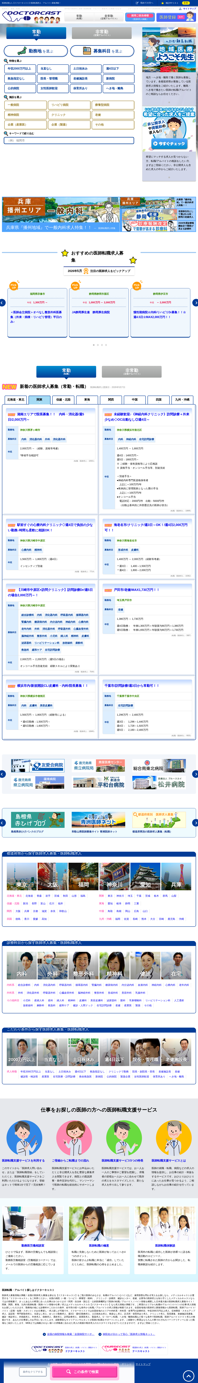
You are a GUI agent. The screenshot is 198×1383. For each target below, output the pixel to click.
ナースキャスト (149, 1349)
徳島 (18, 918)
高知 (44, 918)
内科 (21, 974)
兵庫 (176, 885)
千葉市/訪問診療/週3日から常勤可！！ (132, 685)
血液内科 (143, 984)
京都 (35, 911)
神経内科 (157, 984)
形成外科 (113, 992)
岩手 (47, 895)
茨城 (147, 895)
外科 (52, 974)
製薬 (137, 1005)
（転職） (79, 17)
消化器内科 (49, 984)
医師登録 (172, 17)
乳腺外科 (140, 992)
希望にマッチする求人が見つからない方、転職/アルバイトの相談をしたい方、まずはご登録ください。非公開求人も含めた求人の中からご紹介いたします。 (169, 163)
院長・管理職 (145, 1059)
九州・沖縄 (182, 399)
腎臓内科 (97, 984)
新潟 (25, 903)
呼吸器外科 (49, 992)
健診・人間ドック (83, 1005)
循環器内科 (81, 984)
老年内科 (184, 984)
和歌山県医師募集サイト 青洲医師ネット (94, 831)
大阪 (52, 885)
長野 (34, 903)
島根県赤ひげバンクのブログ (27, 831)
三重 (136, 903)
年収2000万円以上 (31, 1071)
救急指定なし (97, 1071)
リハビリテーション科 (157, 1000)
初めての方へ (146, 3)
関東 (39, 399)
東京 (21, 885)
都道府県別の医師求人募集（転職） (152, 831)
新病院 (99, 1076)
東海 (87, 399)
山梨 (173, 895)
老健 (117, 1005)
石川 (51, 903)
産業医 (128, 1005)
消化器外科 (33, 992)
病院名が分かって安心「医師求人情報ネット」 (129, 1334)
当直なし (52, 1059)
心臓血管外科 (66, 992)
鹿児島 (171, 918)
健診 (145, 974)
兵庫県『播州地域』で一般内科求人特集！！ (60, 227)
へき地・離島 (176, 1076)
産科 (50, 1000)
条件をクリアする (33, 1371)
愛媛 (35, 918)
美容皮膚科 (96, 1000)
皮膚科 (83, 1000)
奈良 (52, 911)
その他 (148, 1005)
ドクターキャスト (81, 1349)
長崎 (135, 918)
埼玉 (130, 895)
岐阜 (118, 903)
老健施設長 (176, 1059)
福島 (82, 895)
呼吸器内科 (65, 984)
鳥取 (110, 911)
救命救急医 (85, 1076)
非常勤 (102, 33)
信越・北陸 (63, 399)
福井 (60, 903)
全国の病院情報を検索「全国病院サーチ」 (71, 1334)
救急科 (51, 1005)
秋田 (65, 895)
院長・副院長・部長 (143, 1071)
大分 (152, 918)
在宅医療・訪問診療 (64, 1076)
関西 (111, 399)
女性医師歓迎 (141, 1076)
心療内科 (170, 984)
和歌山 (63, 911)
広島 (136, 911)
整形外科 (83, 974)
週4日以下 (114, 1059)
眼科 (122, 1000)
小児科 (27, 1000)
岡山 (127, 911)
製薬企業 (125, 1076)
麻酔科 (40, 1005)
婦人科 (60, 1000)
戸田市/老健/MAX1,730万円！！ (137, 590)
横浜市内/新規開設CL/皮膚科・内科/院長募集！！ (52, 685)
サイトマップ (189, 9)
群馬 (165, 895)
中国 (135, 399)
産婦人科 (39, 1000)
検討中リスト (178, 3)
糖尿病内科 (111, 984)
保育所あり (159, 1076)
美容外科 (127, 992)
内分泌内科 (128, 984)
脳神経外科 (84, 992)
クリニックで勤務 (119, 1071)
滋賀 (44, 911)
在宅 (176, 974)
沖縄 (181, 918)
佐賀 (126, 918)
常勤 (36, 33)
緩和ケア (64, 1005)
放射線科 (28, 1005)
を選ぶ (41, 51)
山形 (74, 895)
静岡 (127, 903)
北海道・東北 (15, 399)
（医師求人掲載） (140, 17)
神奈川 (114, 885)
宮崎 (161, 918)
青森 (39, 895)
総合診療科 (24, 984)
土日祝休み (83, 1059)
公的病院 (112, 1076)
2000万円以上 (21, 1059)
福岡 (83, 885)
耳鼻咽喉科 (135, 1000)
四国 (158, 399)
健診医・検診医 (29, 1076)
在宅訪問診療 (104, 1005)
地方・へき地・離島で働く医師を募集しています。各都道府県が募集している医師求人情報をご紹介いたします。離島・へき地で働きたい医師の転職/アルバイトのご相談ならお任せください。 (169, 85)
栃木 (156, 895)
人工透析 (179, 1000)
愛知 (145, 885)
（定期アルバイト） (109, 17)
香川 (26, 918)
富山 (42, 903)
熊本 (143, 918)
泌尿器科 (112, 1000)
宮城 (56, 895)
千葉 (138, 895)
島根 (118, 911)
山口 (145, 911)
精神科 (114, 974)
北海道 (29, 895)
